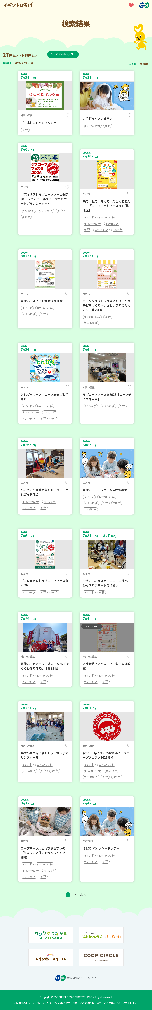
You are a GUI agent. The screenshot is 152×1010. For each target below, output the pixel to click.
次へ (83, 894)
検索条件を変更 (64, 54)
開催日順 (144, 63)
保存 (67, 115)
